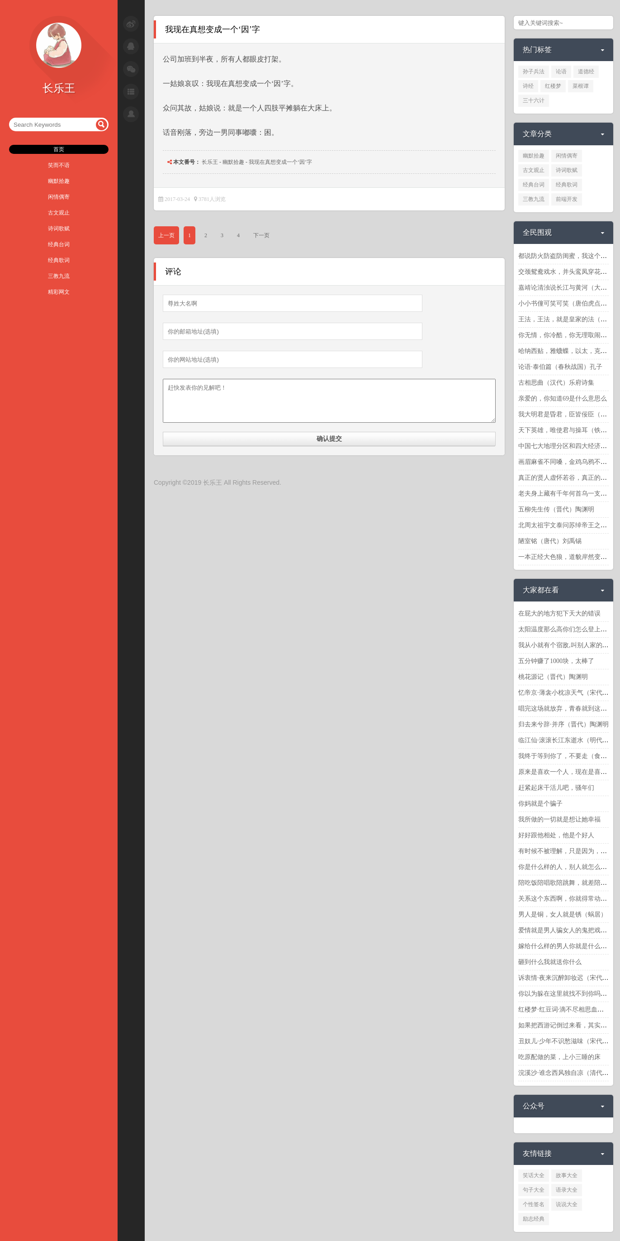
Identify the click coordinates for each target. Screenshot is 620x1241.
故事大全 (566, 1175)
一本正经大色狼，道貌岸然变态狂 (565, 557)
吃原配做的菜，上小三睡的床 (559, 1057)
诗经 (528, 86)
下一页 (261, 235)
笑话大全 (533, 1175)
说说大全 (566, 1204)
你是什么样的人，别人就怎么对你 (565, 867)
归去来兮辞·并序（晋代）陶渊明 (563, 724)
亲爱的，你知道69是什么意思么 (562, 398)
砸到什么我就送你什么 (550, 962)
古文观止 (59, 213)
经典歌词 (59, 260)
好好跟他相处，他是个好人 (556, 835)
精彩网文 (59, 292)
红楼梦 (553, 86)
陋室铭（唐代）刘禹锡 (550, 541)
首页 (58, 149)
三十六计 (533, 100)
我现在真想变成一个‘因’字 (280, 162)
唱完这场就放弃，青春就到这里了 (565, 708)
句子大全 (533, 1190)
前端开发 (566, 199)
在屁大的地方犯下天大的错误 (559, 613)
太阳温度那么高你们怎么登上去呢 (565, 629)
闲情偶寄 (59, 197)
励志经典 (533, 1219)
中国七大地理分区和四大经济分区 (565, 446)
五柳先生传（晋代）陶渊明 (556, 509)
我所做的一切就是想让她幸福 (559, 819)
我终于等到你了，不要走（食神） (565, 756)
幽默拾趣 (59, 181)
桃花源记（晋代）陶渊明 (553, 676)
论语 (561, 71)
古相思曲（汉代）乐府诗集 (556, 382)
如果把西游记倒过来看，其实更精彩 (569, 1025)
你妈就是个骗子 (540, 803)
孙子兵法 (533, 71)
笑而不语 (59, 165)
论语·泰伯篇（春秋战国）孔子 (560, 366)
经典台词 (59, 244)
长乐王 (210, 162)
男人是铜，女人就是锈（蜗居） (562, 914)
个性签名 (533, 1204)
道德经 (586, 71)
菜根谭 (581, 86)
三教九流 (59, 276)
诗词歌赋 (59, 228)
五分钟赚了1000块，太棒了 (556, 661)
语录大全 (566, 1190)
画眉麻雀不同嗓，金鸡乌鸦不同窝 (565, 461)
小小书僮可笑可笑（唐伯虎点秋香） (569, 303)
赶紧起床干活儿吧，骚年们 (556, 787)
